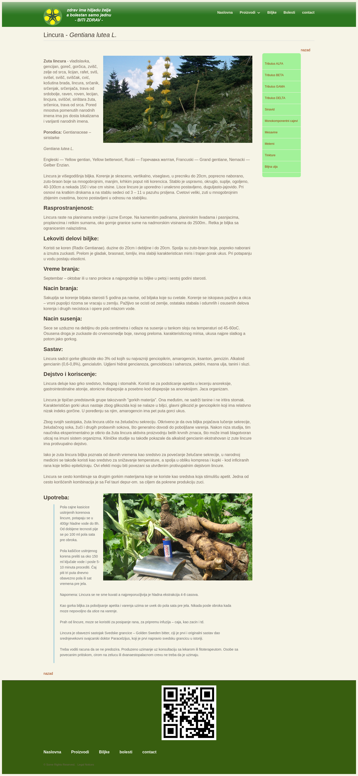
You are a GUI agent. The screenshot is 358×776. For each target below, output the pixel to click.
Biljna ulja (271, 166)
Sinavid (269, 109)
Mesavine (271, 132)
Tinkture (270, 155)
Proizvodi (247, 12)
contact (308, 12)
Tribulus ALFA (274, 63)
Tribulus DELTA (275, 98)
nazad (305, 50)
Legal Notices (86, 764)
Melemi (269, 144)
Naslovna (225, 12)
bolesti (126, 752)
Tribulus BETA (274, 75)
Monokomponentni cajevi (281, 121)
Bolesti (289, 12)
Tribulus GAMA (275, 86)
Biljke (271, 12)
